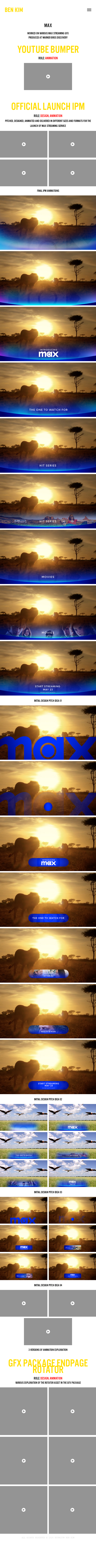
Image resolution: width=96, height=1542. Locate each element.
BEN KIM (14, 9)
